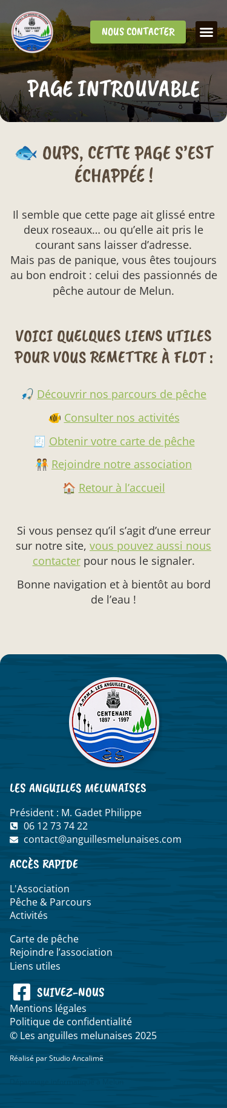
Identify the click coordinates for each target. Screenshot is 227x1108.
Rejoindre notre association (121, 464)
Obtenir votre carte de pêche (122, 441)
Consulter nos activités (122, 417)
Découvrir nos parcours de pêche (121, 394)
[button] (206, 32)
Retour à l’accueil (122, 487)
